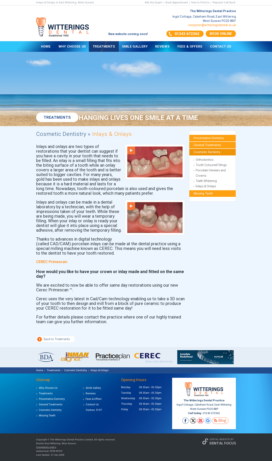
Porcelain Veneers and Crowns (211, 173)
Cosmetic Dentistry (61, 134)
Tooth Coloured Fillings (211, 165)
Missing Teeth (203, 193)
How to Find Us (200, 2)
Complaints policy (46, 447)
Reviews (162, 46)
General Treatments (207, 145)
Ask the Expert (153, 2)
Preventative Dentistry (209, 138)
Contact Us (220, 46)
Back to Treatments (57, 339)
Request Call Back (224, 2)
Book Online (221, 34)
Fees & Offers (190, 46)
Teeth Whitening (206, 181)
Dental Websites (220, 439)
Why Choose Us (72, 46)
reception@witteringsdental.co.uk (212, 25)
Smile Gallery (135, 46)
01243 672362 (187, 33)
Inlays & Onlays (206, 186)
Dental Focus (223, 443)
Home (46, 46)
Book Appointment (177, 2)
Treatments (104, 46)
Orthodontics (205, 159)
